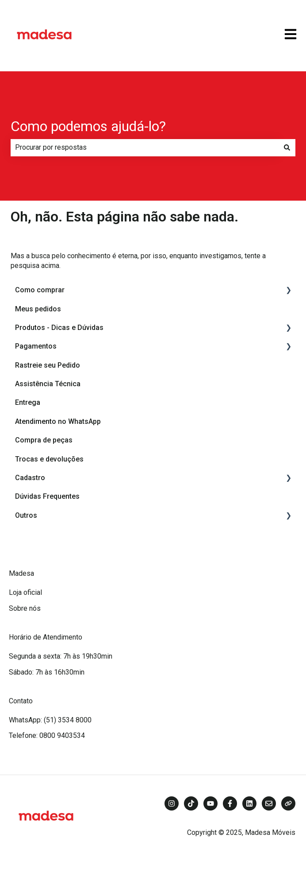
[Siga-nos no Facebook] (230, 803)
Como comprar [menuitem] (40, 290)
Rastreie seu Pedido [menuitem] (47, 365)
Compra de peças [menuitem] (44, 440)
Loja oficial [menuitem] (25, 592)
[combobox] (145, 147)
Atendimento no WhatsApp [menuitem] (58, 421)
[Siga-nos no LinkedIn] (249, 803)
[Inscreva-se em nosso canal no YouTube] (210, 803)
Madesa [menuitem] (21, 573)
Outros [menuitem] (26, 515)
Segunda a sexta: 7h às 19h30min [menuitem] (60, 656)
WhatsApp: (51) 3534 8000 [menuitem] (50, 720)
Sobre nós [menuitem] (25, 608)
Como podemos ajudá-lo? (88, 126)
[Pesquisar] (287, 147)
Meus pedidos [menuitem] (38, 309)
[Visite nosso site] (288, 803)
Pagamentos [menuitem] (36, 346)
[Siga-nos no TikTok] (191, 803)
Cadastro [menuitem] (30, 477)
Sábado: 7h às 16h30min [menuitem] (46, 672)
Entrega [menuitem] (27, 402)
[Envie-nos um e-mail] (269, 803)
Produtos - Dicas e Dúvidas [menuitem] (59, 327)
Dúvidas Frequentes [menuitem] (47, 496)
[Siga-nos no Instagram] (171, 803)
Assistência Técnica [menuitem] (47, 384)
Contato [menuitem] (21, 701)
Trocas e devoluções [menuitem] (49, 459)
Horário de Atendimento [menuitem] (45, 637)
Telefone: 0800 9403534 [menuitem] (47, 735)
